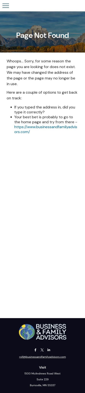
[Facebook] (35, 349)
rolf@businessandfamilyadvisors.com (42, 356)
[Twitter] (42, 349)
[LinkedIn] (48, 349)
